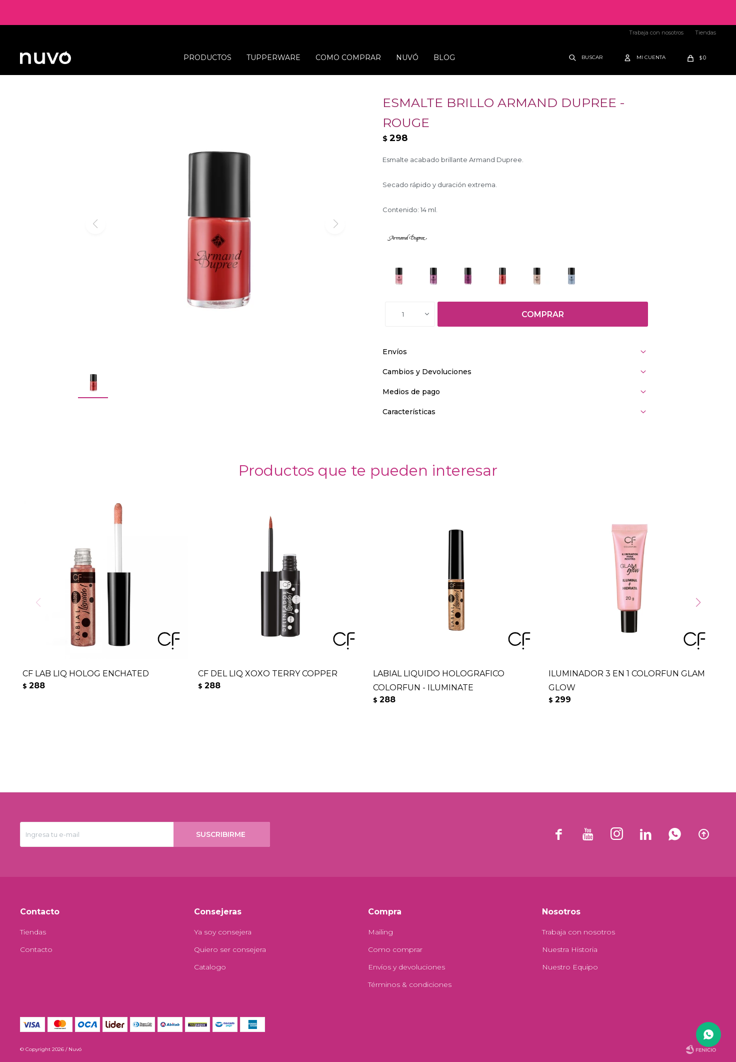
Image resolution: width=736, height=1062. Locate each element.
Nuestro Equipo (570, 966)
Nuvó (407, 57)
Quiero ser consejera (230, 949)
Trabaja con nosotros (656, 32)
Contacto (36, 949)
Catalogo (210, 966)
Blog (444, 57)
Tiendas (705, 32)
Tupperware (273, 57)
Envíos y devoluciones (406, 966)
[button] (701, 623)
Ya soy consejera (223, 931)
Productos (208, 57)
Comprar (543, 314)
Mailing (380, 931)
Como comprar (348, 57)
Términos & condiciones (410, 984)
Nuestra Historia (570, 949)
